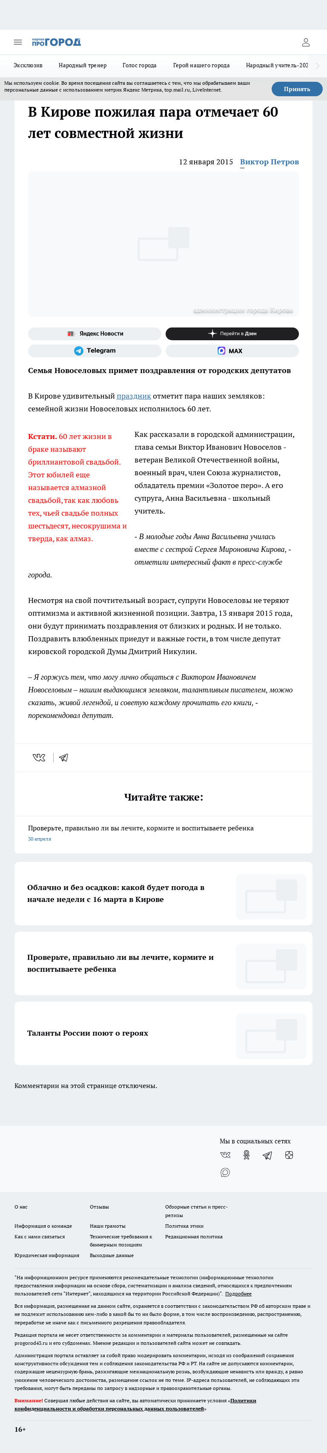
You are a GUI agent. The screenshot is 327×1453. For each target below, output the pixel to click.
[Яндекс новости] (94, 333)
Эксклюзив (28, 65)
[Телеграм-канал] (94, 351)
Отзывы (99, 1206)
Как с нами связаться (39, 1236)
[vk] (39, 758)
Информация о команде (43, 1226)
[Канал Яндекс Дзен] (232, 333)
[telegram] (66, 758)
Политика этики (184, 1226)
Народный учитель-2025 (279, 65)
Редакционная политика (194, 1236)
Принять (297, 89)
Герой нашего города (201, 65)
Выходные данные (112, 1255)
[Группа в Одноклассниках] (246, 1154)
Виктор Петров (269, 162)
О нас (21, 1206)
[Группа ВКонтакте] (225, 1154)
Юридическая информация (46, 1255)
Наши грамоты (108, 1226)
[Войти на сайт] (305, 42)
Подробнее (238, 1293)
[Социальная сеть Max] (232, 351)
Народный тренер (82, 65)
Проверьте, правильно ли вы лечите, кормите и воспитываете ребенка (163, 834)
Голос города (140, 65)
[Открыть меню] (18, 42)
